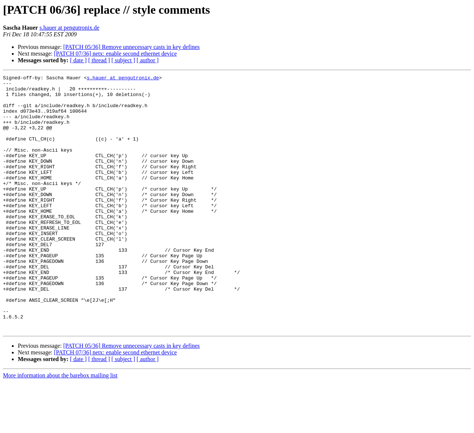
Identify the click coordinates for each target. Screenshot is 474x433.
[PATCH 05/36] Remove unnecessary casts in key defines (131, 47)
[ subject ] (123, 60)
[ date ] (78, 60)
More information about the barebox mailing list (60, 426)
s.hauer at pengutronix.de (70, 27)
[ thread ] (99, 60)
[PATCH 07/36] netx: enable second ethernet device (115, 53)
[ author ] (148, 60)
